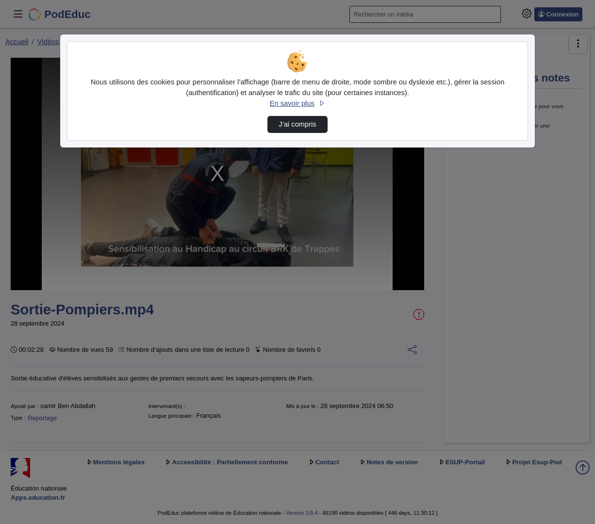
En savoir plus (297, 103)
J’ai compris (297, 124)
